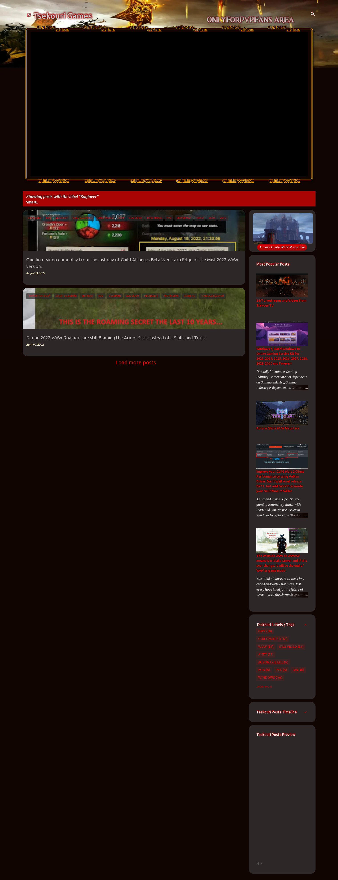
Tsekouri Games (62, 15)
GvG (295, 670)
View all (32, 202)
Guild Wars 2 (269, 639)
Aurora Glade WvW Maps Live (282, 247)
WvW (262, 647)
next (261, 863)
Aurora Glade (270, 662)
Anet (262, 654)
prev (258, 863)
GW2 (261, 631)
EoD (261, 670)
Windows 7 (267, 678)
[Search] (313, 14)
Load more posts (135, 362)
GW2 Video (288, 647)
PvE (278, 670)
